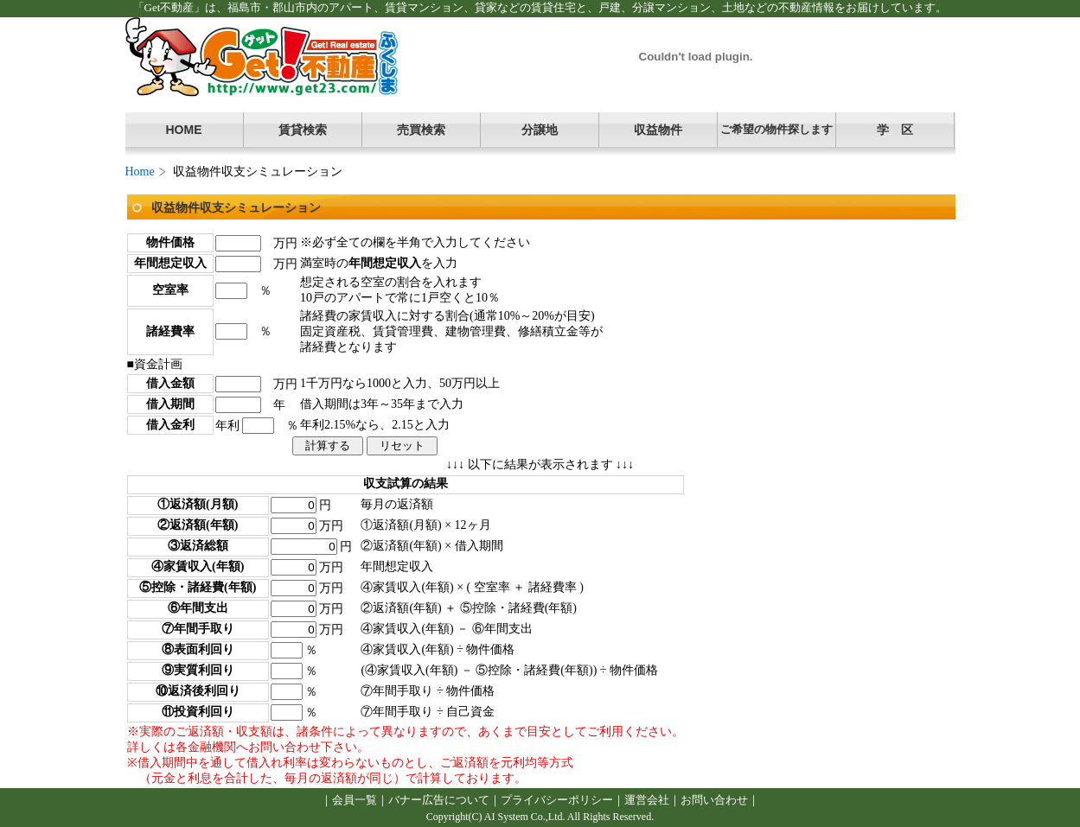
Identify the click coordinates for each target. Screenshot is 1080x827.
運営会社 (646, 799)
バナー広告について (438, 799)
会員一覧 (354, 799)
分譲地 (539, 130)
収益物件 (658, 130)
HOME (184, 130)
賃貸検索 (302, 130)
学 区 (895, 130)
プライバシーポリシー (557, 799)
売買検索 (421, 130)
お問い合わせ (714, 799)
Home (140, 171)
